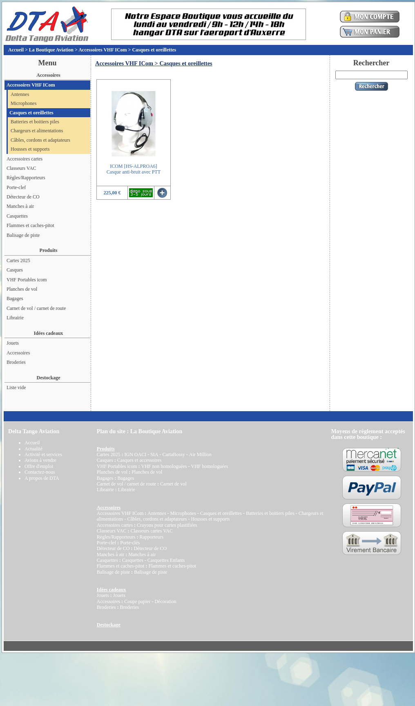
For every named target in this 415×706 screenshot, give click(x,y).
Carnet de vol (173, 484)
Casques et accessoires (139, 460)
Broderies (16, 362)
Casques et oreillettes (154, 50)
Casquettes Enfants (166, 560)
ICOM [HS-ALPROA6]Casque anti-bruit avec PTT (134, 169)
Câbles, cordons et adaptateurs (40, 140)
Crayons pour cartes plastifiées (167, 525)
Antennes (20, 94)
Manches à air (20, 206)
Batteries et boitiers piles (35, 122)
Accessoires (18, 353)
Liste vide (16, 387)
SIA (154, 454)
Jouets (13, 343)
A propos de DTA (42, 478)
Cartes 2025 (18, 260)
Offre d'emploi (39, 466)
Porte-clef (16, 187)
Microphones (23, 103)
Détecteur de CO (23, 197)
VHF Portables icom (27, 280)
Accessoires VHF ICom (102, 50)
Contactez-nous (40, 472)
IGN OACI (135, 454)
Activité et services (43, 454)
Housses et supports (30, 149)
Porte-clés (130, 543)
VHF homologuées (209, 466)
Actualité (33, 449)
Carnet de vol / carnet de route (36, 308)
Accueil (16, 50)
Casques (15, 270)
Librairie (15, 318)
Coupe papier (137, 601)
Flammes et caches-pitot (30, 225)
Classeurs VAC (21, 168)
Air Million (200, 454)
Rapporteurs (151, 537)
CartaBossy (173, 454)
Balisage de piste (23, 235)
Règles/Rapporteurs (26, 177)
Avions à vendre (40, 460)
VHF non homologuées (164, 466)
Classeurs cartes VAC (151, 531)
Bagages (15, 298)
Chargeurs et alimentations (37, 131)
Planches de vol (22, 289)
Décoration (165, 601)
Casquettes (17, 216)
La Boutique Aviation (51, 50)
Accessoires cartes (24, 159)
